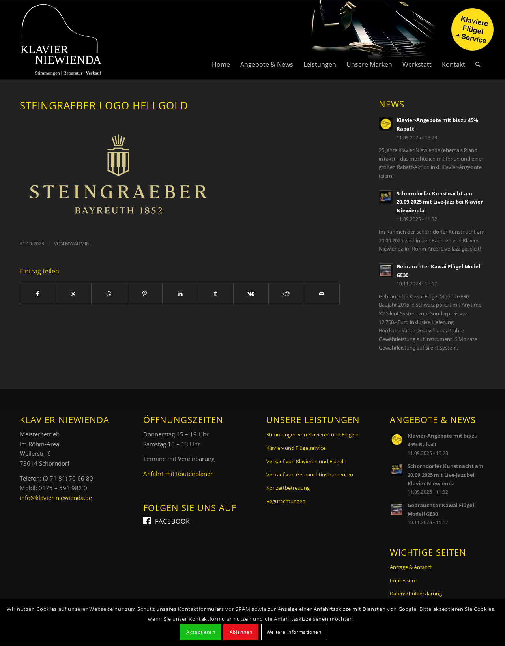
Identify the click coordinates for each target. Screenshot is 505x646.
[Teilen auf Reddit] (286, 294)
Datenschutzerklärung (416, 593)
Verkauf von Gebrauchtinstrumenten (309, 474)
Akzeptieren (200, 632)
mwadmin (77, 243)
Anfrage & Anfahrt (411, 567)
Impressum (403, 580)
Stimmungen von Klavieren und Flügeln (312, 434)
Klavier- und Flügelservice (295, 447)
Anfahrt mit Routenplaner (178, 473)
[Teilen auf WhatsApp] (109, 294)
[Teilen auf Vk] (251, 294)
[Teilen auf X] (73, 294)
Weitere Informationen (294, 632)
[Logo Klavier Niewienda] (61, 39)
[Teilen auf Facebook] (38, 294)
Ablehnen (241, 632)
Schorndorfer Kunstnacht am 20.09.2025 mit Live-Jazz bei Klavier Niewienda (440, 202)
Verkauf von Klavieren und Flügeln (306, 461)
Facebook (172, 521)
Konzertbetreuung (288, 487)
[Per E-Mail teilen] (321, 294)
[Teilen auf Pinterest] (144, 294)
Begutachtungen (285, 501)
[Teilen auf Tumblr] (215, 294)
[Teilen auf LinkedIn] (180, 294)
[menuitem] (221, 39)
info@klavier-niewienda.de (56, 498)
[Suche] (478, 39)
